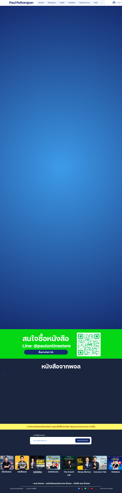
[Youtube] (92, 488)
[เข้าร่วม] (22, 463)
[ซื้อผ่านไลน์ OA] (46, 352)
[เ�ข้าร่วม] (69, 463)
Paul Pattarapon (21, 2)
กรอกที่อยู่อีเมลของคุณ (39, 435)
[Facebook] (79, 488)
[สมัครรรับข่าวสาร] (82, 440)
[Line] (85, 488)
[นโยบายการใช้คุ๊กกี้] (31, 488)
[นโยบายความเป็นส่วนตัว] (16, 488)
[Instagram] (82, 488)
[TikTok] (89, 488)
